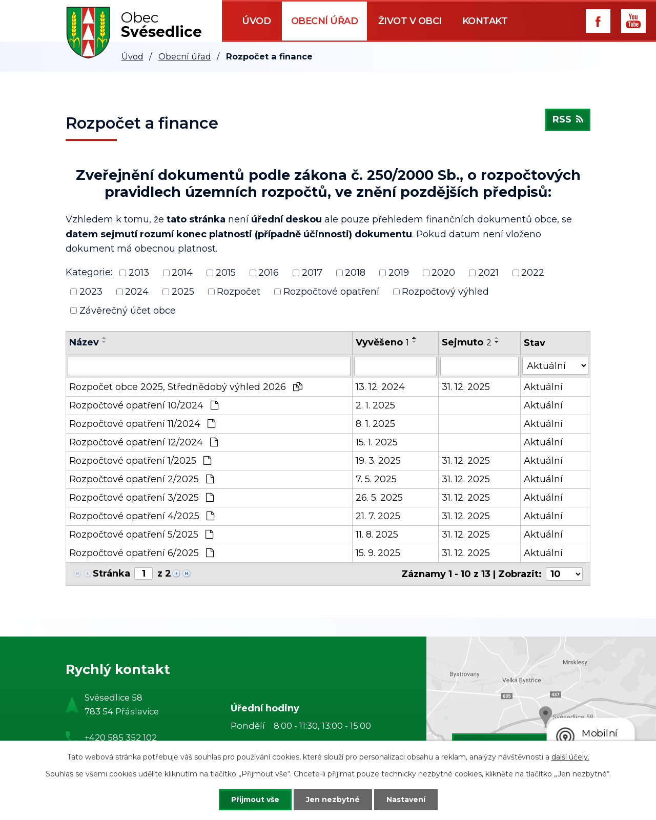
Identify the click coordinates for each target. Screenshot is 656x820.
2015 (226, 272)
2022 (532, 272)
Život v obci (410, 21)
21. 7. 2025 (378, 516)
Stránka (111, 573)
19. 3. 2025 (378, 460)
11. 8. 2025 (377, 534)
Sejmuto (466, 342)
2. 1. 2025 (375, 405)
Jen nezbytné (333, 799)
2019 (398, 272)
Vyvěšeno (382, 342)
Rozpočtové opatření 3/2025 (141, 497)
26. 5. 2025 (379, 497)
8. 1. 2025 (375, 423)
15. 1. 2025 (377, 442)
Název (84, 342)
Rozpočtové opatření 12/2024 (143, 442)
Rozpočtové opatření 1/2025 (140, 460)
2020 (443, 272)
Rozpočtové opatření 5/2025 (141, 534)
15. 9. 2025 (378, 553)
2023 (90, 291)
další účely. (570, 757)
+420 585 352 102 (121, 737)
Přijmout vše (255, 799)
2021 (488, 272)
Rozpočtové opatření (331, 291)
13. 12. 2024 (380, 387)
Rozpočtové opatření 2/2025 (141, 479)
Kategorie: (89, 272)
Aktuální (543, 387)
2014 (182, 272)
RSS (567, 120)
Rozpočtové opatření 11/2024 (142, 423)
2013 (139, 272)
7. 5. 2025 (376, 479)
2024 (137, 291)
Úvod (256, 21)
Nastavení (405, 799)
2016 (268, 272)
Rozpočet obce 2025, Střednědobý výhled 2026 (185, 387)
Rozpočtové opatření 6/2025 (141, 553)
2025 (183, 291)
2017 (312, 272)
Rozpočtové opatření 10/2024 (143, 405)
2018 (355, 272)
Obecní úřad (324, 21)
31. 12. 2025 (466, 387)
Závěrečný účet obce (127, 310)
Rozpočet (238, 291)
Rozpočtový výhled (445, 291)
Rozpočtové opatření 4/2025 (141, 516)
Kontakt (485, 21)
